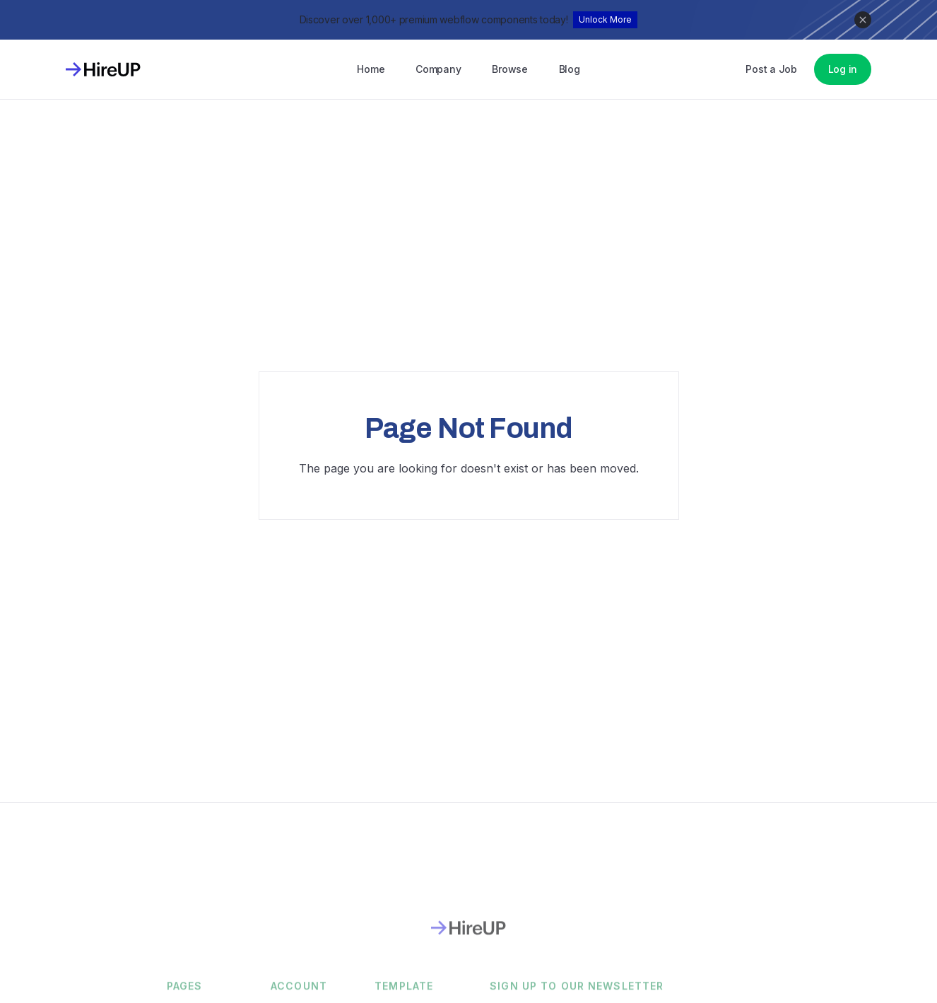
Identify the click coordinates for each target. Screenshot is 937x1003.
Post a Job (771, 69)
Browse (509, 69)
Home (370, 69)
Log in (842, 69)
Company (438, 69)
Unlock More (605, 19)
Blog (569, 69)
